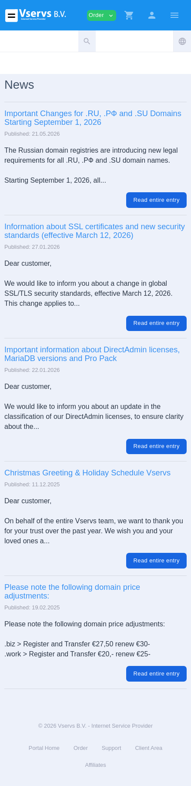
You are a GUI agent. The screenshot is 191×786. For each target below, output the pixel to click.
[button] (129, 15)
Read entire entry (156, 200)
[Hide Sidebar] (174, 15)
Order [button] (101, 15)
